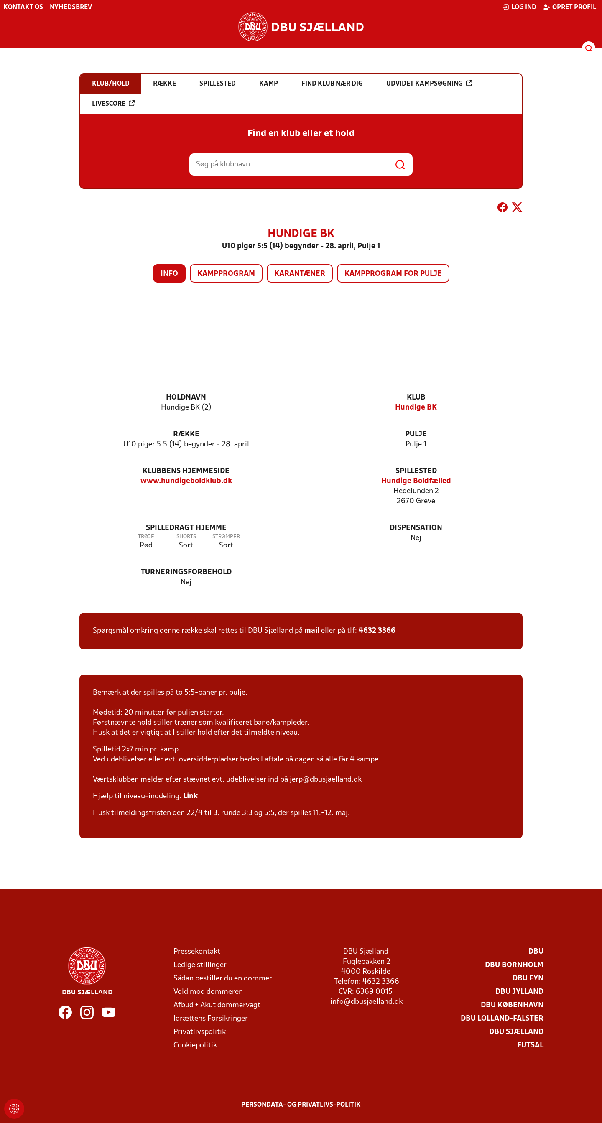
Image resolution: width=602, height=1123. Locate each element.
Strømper (226, 537)
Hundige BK (416, 407)
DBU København (512, 1005)
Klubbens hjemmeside (186, 471)
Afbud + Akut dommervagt (216, 1005)
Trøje (146, 537)
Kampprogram (226, 274)
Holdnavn (186, 397)
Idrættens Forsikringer (210, 1018)
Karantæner (299, 274)
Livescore (113, 103)
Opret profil (569, 7)
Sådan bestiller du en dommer (222, 978)
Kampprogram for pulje (393, 274)
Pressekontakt (196, 951)
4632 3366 (377, 630)
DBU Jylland (519, 992)
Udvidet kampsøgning (429, 83)
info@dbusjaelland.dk (366, 1002)
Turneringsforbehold (186, 572)
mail (311, 630)
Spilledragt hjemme (186, 528)
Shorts (186, 537)
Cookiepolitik (195, 1045)
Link (190, 796)
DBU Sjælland (516, 1032)
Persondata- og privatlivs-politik (301, 1105)
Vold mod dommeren (208, 992)
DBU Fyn (528, 978)
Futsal (530, 1045)
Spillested (416, 471)
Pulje (416, 434)
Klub (416, 397)
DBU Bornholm (514, 965)
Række (186, 434)
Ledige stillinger (200, 965)
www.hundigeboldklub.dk (186, 481)
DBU (535, 951)
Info (169, 274)
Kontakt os (23, 7)
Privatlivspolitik (199, 1032)
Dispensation (416, 528)
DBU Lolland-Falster (502, 1018)
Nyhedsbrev (71, 7)
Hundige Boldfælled (416, 481)
